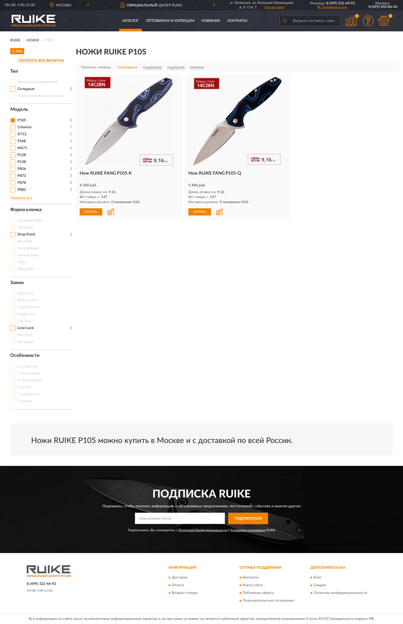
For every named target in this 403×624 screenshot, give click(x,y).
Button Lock (27, 300)
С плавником (28, 394)
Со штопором (28, 373)
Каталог (130, 21)
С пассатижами (30, 380)
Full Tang (24, 321)
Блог (318, 578)
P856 (21, 169)
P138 (21, 162)
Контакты (237, 21)
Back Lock (25, 293)
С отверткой (27, 366)
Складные (25, 89)
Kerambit (24, 241)
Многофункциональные (37, 82)
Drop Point (26, 234)
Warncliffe (25, 269)
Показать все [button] (21, 198)
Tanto (21, 262)
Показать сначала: (96, 67)
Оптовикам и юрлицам (170, 21)
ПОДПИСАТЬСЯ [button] (248, 518)
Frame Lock (26, 314)
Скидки (320, 585)
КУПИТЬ (91, 211)
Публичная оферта (258, 593)
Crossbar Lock (28, 307)
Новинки (211, 21)
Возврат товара (184, 593)
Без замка (25, 342)
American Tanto (29, 220)
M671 (22, 148)
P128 (21, 155)
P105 (21, 120)
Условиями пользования (248, 530)
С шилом (24, 401)
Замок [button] (17, 283)
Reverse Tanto (28, 255)
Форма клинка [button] (26, 209)
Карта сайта (253, 585)
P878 (21, 183)
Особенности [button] (25, 355)
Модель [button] (19, 109)
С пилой (24, 387)
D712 (21, 134)
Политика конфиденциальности (340, 593)
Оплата (178, 585)
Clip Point (25, 227)
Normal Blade (28, 248)
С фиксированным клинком (40, 96)
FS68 (21, 141)
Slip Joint (24, 335)
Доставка (179, 578)
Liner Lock (25, 328)
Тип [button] (14, 71)
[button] (332, 6)
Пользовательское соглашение (268, 601)
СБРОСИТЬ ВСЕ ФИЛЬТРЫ (41, 60)
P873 (21, 176)
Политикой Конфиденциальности (202, 530)
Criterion (24, 127)
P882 (21, 190)
